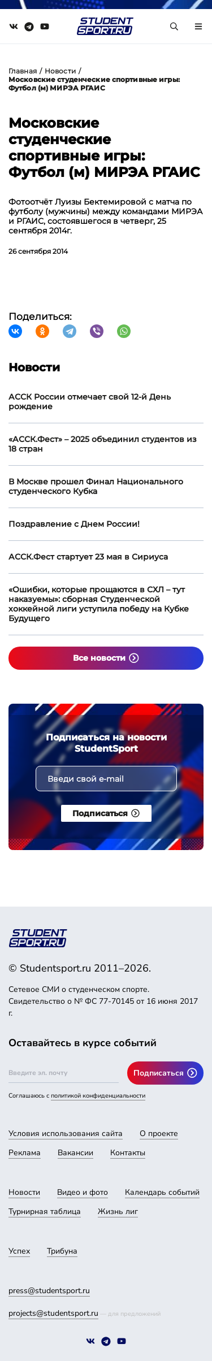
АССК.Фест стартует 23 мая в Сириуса (88, 557)
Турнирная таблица (44, 1211)
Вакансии (75, 1152)
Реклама (24, 1152)
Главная (22, 71)
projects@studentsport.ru (53, 1313)
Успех (19, 1251)
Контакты (127, 1152)
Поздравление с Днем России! (74, 524)
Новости (60, 71)
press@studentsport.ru (49, 1290)
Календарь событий (162, 1192)
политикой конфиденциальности (98, 1095)
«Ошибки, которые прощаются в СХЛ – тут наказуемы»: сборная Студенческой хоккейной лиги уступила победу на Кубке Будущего (98, 603)
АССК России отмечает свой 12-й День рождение (89, 401)
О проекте (159, 1133)
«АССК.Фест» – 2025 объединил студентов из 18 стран (102, 444)
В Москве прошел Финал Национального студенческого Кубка (95, 486)
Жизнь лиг (118, 1211)
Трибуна (62, 1251)
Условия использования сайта (65, 1133)
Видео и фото (82, 1192)
